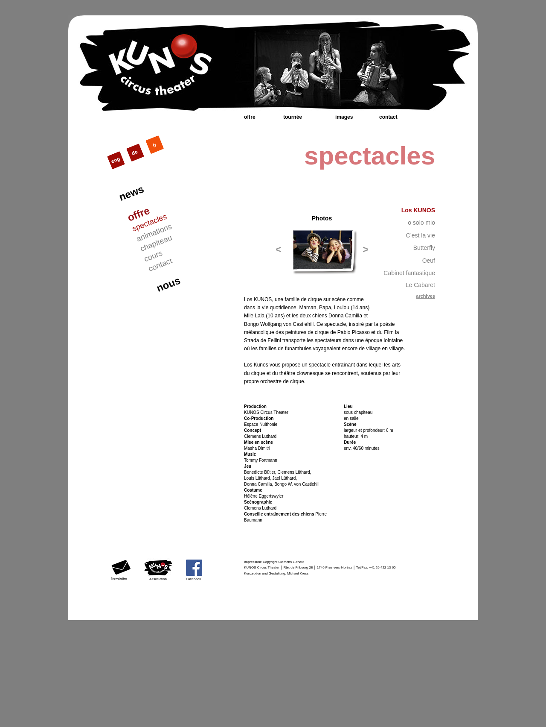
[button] (278, 249)
